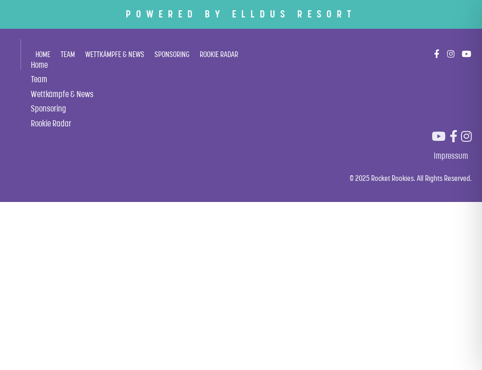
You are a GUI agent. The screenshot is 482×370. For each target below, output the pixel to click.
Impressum (451, 156)
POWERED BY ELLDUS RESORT (241, 14)
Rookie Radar (219, 54)
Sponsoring (172, 54)
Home (42, 54)
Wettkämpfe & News (114, 54)
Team (68, 54)
